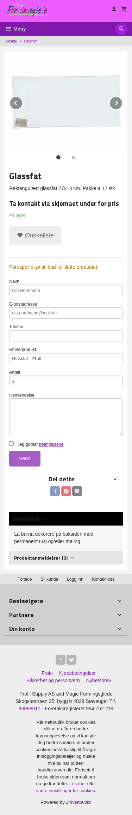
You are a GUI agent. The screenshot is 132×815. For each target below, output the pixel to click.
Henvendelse (66, 414)
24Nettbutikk (79, 802)
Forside (11, 41)
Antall (66, 378)
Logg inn (75, 579)
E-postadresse (66, 310)
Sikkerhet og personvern (53, 680)
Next (122, 101)
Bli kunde (49, 579)
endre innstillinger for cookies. (66, 790)
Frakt (47, 673)
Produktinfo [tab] (27, 518)
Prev (22, 101)
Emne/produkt (66, 355)
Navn (66, 287)
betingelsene (51, 444)
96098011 (29, 708)
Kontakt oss (103, 579)
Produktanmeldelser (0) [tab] (41, 557)
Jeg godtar (36, 444)
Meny (15, 29)
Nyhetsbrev (98, 680)
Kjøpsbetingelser (77, 673)
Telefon (66, 332)
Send (25, 458)
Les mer (78, 783)
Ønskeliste (35, 235)
